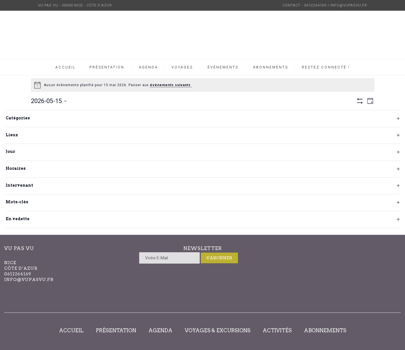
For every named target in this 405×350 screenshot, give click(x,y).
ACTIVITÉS (277, 330)
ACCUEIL (71, 330)
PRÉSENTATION (116, 330)
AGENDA (160, 330)
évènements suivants (171, 85)
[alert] (202, 85)
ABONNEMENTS (325, 330)
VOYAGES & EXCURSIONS (217, 330)
